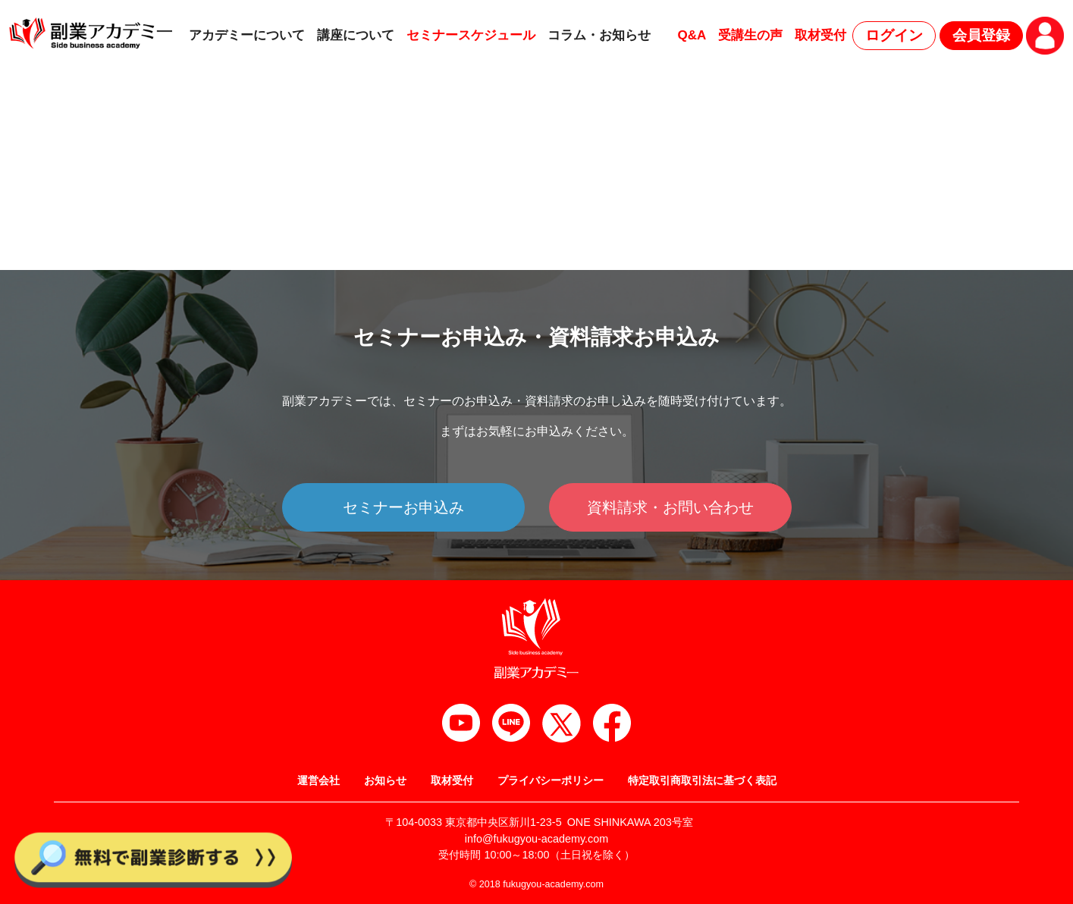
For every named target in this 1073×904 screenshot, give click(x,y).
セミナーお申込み (403, 507)
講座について (355, 35)
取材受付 (820, 35)
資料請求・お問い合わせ (670, 507)
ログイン (894, 35)
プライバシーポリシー (550, 780)
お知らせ (385, 780)
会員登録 (981, 35)
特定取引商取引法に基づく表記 (702, 780)
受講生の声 (750, 35)
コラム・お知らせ (599, 35)
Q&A (691, 35)
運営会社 (318, 780)
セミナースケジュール (470, 35)
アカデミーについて (247, 35)
